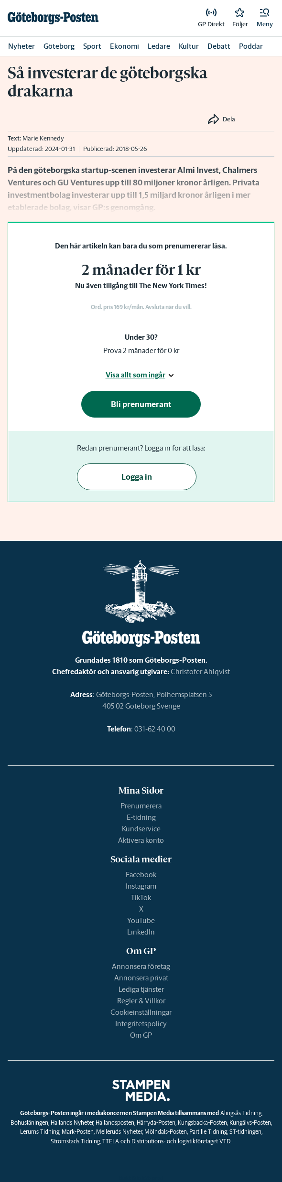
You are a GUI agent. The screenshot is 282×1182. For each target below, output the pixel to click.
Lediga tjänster (141, 989)
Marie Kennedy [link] (43, 138)
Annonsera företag (141, 966)
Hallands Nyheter (72, 1122)
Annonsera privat (141, 977)
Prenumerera (141, 805)
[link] (53, 18)
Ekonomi (124, 46)
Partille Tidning (208, 1131)
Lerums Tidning (39, 1131)
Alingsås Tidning (240, 1113)
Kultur (189, 46)
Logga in (136, 477)
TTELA (110, 1141)
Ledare (159, 46)
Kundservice (141, 828)
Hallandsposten (115, 1122)
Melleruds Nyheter (119, 1131)
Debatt (218, 46)
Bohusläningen (29, 1122)
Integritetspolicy (141, 1023)
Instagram (141, 886)
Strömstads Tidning (75, 1141)
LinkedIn (141, 931)
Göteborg (59, 46)
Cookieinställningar (141, 1012)
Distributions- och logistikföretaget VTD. (181, 1141)
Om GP (141, 1035)
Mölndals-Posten (165, 1131)
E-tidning (141, 817)
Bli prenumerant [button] (141, 404)
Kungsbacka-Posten (202, 1122)
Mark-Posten (78, 1131)
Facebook (141, 874)
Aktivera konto (141, 840)
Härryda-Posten (156, 1122)
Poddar (251, 46)
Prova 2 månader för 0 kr (141, 350)
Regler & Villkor (141, 1000)
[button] (264, 18)
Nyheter (21, 46)
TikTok (141, 897)
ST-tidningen (245, 1131)
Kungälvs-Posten (250, 1122)
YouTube (141, 920)
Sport (92, 46)
